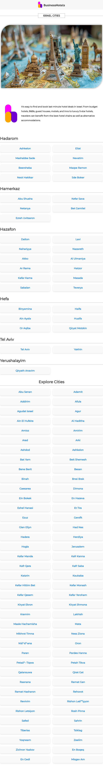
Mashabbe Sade (25, 158)
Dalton (25, 239)
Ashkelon (25, 148)
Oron (78, 643)
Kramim (25, 614)
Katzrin (25, 575)
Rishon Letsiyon (25, 711)
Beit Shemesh (78, 459)
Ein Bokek (25, 498)
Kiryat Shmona (78, 604)
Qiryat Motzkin (78, 328)
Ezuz (25, 517)
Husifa (78, 318)
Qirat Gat (78, 672)
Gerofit (78, 517)
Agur (78, 411)
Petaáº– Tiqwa (25, 662)
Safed (25, 720)
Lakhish (78, 614)
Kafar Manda (25, 556)
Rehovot (78, 691)
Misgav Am (78, 759)
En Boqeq (78, 749)
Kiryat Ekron (25, 604)
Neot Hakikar (25, 177)
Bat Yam (25, 459)
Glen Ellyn (25, 527)
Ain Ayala (25, 318)
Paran (25, 653)
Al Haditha (77, 420)
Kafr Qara (25, 566)
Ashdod (25, 449)
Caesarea (25, 488)
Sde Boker (78, 177)
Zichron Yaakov (25, 749)
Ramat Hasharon (25, 691)
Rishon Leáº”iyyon (78, 701)
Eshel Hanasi (25, 508)
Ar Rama (25, 268)
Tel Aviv (25, 349)
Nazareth (78, 249)
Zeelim (78, 740)
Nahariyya (25, 249)
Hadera (25, 537)
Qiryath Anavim (25, 370)
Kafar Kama (25, 278)
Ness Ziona (78, 633)
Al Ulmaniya (78, 258)
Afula (78, 401)
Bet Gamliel (78, 208)
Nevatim (78, 158)
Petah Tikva (78, 662)
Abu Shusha (25, 198)
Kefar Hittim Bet (25, 585)
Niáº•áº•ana (25, 643)
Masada (78, 278)
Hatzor (78, 268)
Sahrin (78, 720)
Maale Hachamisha (25, 624)
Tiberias (25, 730)
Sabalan (25, 287)
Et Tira (78, 508)
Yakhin (78, 349)
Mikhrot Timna (25, 633)
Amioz (25, 430)
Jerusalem (78, 546)
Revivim (25, 701)
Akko (25, 258)
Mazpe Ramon (78, 167)
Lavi (78, 239)
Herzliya (78, 537)
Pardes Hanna (78, 653)
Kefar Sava (77, 198)
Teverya (78, 287)
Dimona (78, 488)
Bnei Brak (78, 479)
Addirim (25, 401)
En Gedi (25, 759)
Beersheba (25, 167)
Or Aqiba (25, 328)
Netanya (25, 208)
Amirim (77, 430)
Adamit (77, 391)
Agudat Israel (25, 411)
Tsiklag (78, 730)
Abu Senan (25, 391)
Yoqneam (25, 740)
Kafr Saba (78, 566)
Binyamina (25, 308)
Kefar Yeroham (78, 595)
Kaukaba (78, 575)
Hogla (25, 546)
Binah (25, 479)
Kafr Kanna (78, 556)
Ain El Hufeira (25, 420)
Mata (78, 624)
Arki (78, 440)
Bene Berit (25, 469)
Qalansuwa (25, 672)
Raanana (25, 682)
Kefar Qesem (25, 595)
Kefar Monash (78, 585)
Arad (25, 440)
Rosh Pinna (78, 711)
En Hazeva (77, 498)
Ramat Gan (78, 682)
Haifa (78, 308)
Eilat (78, 148)
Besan (78, 469)
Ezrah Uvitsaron (25, 218)
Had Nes (78, 527)
